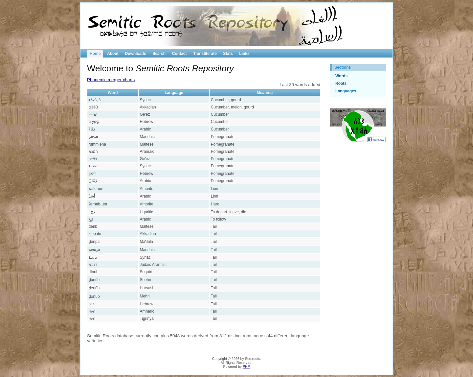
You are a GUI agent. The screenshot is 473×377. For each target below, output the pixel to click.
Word (113, 92)
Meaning (265, 92)
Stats (228, 53)
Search (159, 53)
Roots (341, 83)
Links (244, 53)
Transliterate (204, 53)
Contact (179, 53)
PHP (246, 366)
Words (341, 76)
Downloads (135, 53)
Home (95, 53)
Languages (345, 91)
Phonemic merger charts (111, 79)
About (113, 53)
